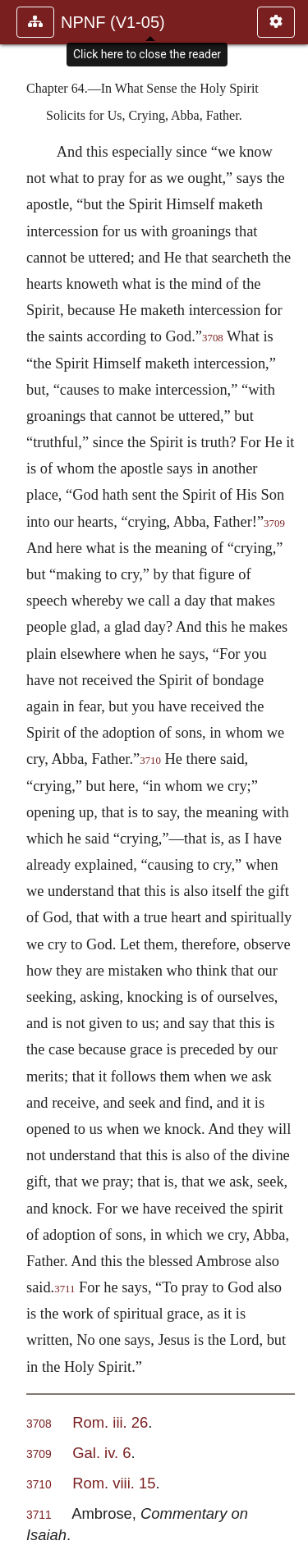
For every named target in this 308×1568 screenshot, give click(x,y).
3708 (212, 338)
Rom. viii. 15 (113, 1483)
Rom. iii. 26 (110, 1422)
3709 (39, 1454)
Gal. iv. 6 (101, 1452)
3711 (64, 1289)
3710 (150, 760)
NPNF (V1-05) (113, 22)
